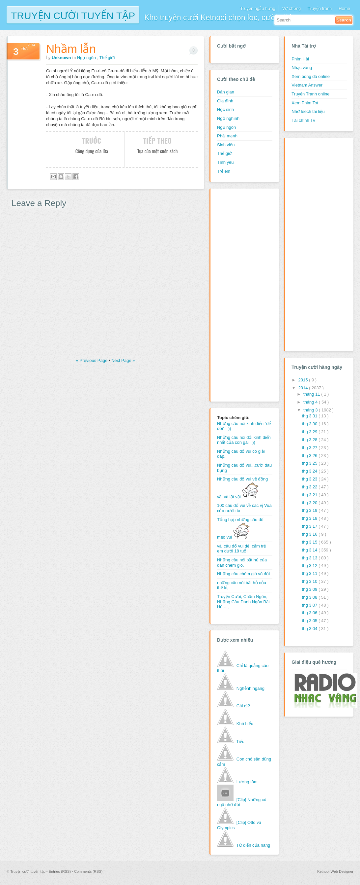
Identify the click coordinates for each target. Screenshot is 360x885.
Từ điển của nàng (253, 845)
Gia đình (225, 100)
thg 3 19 (310, 510)
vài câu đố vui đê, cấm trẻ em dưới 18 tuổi (241, 549)
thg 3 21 (310, 494)
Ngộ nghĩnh (228, 118)
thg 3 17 (310, 526)
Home (344, 8)
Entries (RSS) (60, 871)
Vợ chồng (291, 8)
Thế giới (107, 57)
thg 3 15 (310, 542)
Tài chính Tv (303, 120)
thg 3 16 (310, 534)
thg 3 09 (310, 589)
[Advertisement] (243, 294)
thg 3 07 (310, 605)
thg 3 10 (310, 581)
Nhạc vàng (301, 67)
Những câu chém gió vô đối (243, 573)
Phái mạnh (227, 135)
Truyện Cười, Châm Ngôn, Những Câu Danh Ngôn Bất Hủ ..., (243, 601)
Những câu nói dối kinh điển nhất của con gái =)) (244, 440)
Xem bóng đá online (310, 76)
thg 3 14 (310, 550)
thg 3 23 (310, 479)
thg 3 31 (310, 415)
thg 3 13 (310, 557)
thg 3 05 (310, 620)
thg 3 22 (310, 486)
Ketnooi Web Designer (335, 871)
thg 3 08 (310, 597)
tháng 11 (312, 394)
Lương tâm (247, 781)
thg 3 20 (310, 502)
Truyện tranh (320, 8)
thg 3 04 (310, 628)
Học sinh (225, 109)
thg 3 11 (310, 573)
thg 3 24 (310, 471)
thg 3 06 (310, 612)
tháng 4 (311, 402)
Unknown (62, 57)
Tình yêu (225, 162)
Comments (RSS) (88, 871)
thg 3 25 (310, 463)
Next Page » (123, 360)
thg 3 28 (310, 439)
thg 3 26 (310, 455)
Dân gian (225, 91)
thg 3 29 (310, 431)
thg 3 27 (310, 447)
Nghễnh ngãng (250, 688)
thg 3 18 (310, 518)
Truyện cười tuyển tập (73, 15)
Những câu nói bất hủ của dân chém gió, (242, 562)
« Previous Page (92, 360)
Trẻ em (223, 171)
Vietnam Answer (306, 85)
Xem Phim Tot (304, 102)
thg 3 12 (310, 565)
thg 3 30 (310, 423)
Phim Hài (300, 58)
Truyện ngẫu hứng (257, 8)
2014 (303, 387)
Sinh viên (226, 144)
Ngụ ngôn (87, 57)
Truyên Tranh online (310, 93)
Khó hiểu (244, 723)
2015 (303, 379)
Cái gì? (243, 705)
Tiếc (240, 741)
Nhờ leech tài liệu (307, 111)
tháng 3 (311, 409)
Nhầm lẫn (71, 48)
